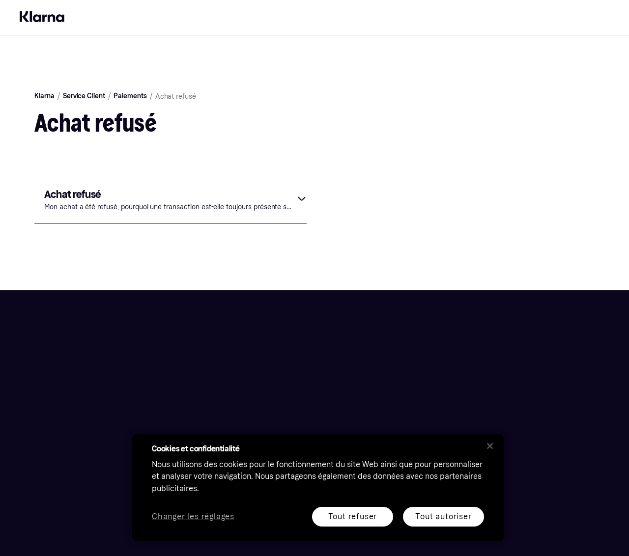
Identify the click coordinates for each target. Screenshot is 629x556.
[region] (318, 487)
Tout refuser (352, 516)
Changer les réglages (193, 517)
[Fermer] (490, 446)
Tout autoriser (443, 516)
